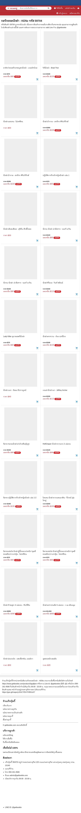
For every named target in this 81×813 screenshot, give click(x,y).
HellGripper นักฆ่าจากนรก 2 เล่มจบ (57, 444)
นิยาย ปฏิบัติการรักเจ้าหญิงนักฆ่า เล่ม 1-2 (19, 498)
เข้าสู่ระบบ (61, 13)
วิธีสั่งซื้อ (58, 8)
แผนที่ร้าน (9, 769)
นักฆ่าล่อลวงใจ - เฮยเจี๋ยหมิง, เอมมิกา (18, 659)
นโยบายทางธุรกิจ (10, 709)
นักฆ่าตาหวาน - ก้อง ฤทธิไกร (54, 336)
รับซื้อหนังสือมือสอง (11, 742)
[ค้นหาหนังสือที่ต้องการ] (49, 8)
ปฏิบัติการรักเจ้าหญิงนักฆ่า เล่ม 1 (56, 175)
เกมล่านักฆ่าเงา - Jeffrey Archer (55, 390)
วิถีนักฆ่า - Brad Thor (51, 68)
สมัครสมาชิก (74, 13)
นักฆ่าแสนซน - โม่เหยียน (13, 121)
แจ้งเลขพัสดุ (8, 735)
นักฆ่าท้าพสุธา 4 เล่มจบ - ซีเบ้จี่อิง (16, 605)
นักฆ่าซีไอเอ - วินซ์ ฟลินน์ (53, 283)
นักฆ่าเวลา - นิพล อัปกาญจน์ (14, 390)
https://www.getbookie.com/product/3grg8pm (19, 684)
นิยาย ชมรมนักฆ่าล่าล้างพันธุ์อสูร (16, 444)
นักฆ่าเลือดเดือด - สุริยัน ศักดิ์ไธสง (17, 229)
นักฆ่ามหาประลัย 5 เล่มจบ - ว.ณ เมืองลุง (59, 605)
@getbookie (17, 807)
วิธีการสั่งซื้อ (7, 739)
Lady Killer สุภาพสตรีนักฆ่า (14, 336)
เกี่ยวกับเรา (7, 706)
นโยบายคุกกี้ (8, 716)
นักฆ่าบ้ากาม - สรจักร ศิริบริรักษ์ (56, 121)
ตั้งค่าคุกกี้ (7, 720)
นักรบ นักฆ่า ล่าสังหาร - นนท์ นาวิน (57, 229)
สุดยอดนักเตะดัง (50, 659)
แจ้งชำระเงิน (70, 8)
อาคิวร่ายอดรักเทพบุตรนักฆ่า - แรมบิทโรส (20, 68)
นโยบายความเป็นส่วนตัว (12, 713)
